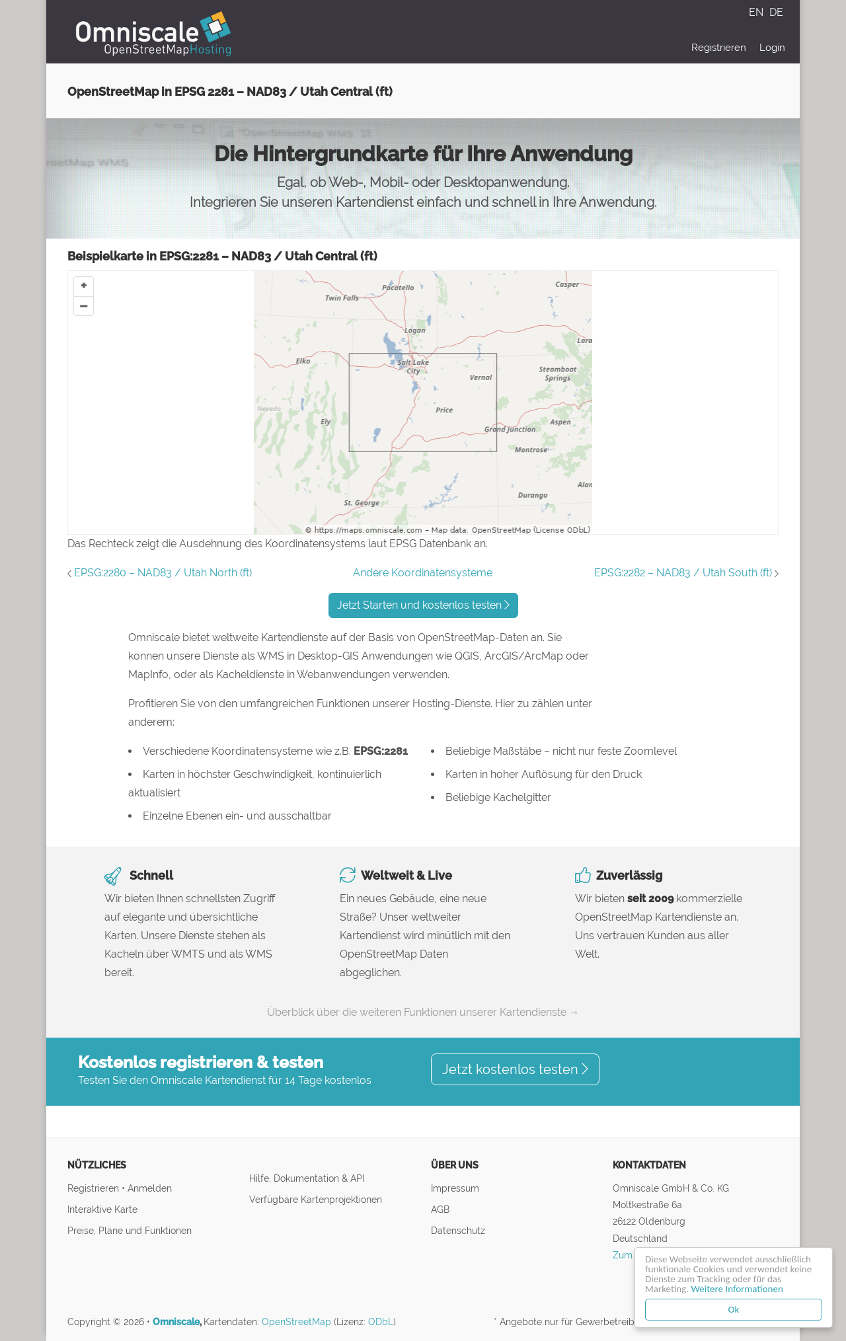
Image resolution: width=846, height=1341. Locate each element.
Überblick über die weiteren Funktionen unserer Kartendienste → (423, 1012)
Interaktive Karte (102, 1209)
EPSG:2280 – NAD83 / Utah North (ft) (163, 572)
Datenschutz (458, 1230)
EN (757, 12)
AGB (440, 1209)
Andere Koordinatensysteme (422, 572)
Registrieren (718, 48)
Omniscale (176, 1322)
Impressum (455, 1188)
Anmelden (150, 1188)
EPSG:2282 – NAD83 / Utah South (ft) (683, 572)
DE (776, 12)
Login (772, 48)
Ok (734, 1309)
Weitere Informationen (737, 1289)
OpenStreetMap (296, 1322)
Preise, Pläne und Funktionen (129, 1230)
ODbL (380, 1322)
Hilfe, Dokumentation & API (306, 1178)
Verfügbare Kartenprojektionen (315, 1199)
